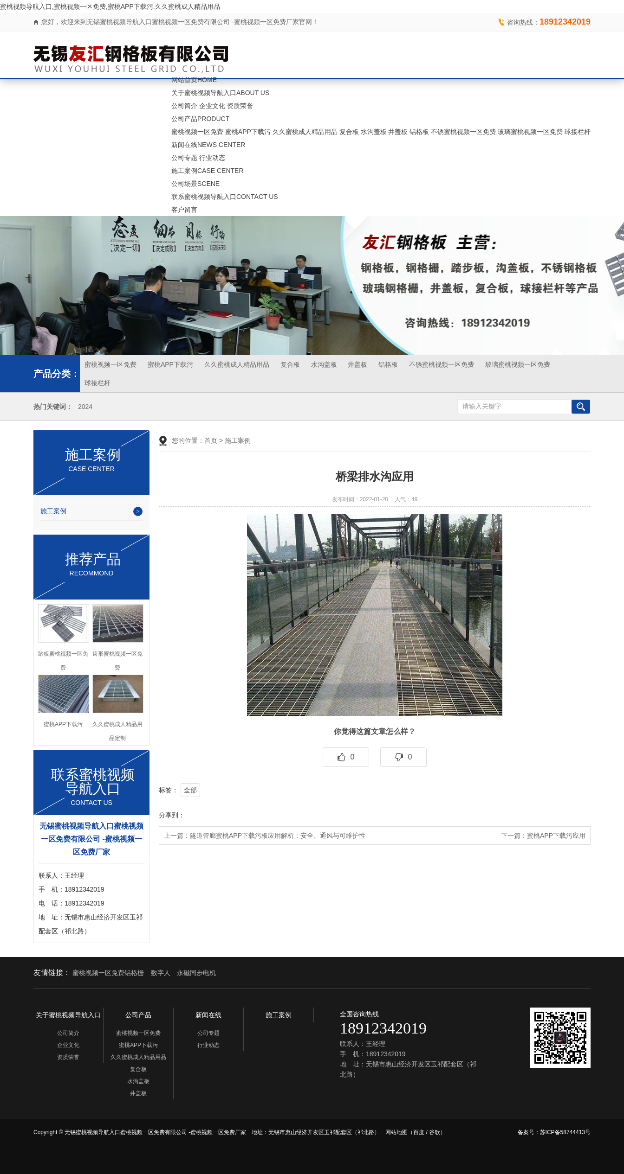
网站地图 (396, 1132)
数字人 (160, 972)
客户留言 (184, 209)
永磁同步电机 (196, 972)
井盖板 (398, 131)
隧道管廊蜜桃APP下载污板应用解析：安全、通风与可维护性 (277, 835)
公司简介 (184, 105)
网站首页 (194, 79)
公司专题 (184, 157)
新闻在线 (208, 144)
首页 (210, 440)
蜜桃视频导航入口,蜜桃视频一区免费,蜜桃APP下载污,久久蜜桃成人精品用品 (110, 6)
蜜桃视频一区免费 (197, 131)
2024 (85, 406)
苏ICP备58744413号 (565, 1132)
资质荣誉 (240, 105)
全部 (190, 790)
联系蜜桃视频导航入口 (224, 196)
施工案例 (207, 170)
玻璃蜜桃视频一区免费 (530, 131)
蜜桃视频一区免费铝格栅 (108, 972)
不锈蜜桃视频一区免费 (463, 131)
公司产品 (200, 118)
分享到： (172, 815)
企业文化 (212, 105)
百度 (418, 1132)
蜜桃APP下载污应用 (556, 835)
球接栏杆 (578, 131)
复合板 (349, 131)
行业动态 (212, 157)
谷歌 (434, 1132)
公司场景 (195, 183)
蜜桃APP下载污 (248, 131)
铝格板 (419, 131)
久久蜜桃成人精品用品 (305, 131)
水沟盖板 (374, 131)
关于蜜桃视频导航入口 (220, 92)
